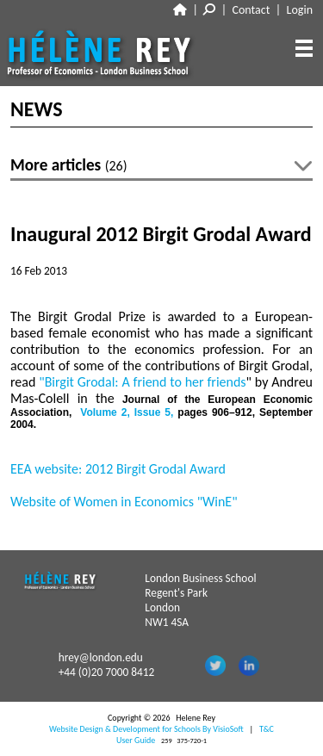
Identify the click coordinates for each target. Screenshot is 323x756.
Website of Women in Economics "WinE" (124, 501)
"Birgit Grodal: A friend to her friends (142, 382)
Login (300, 10)
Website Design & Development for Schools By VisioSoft (146, 728)
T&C (266, 728)
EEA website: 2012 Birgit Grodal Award (118, 469)
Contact (251, 10)
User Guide (135, 740)
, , (128, 412)
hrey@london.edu (101, 657)
